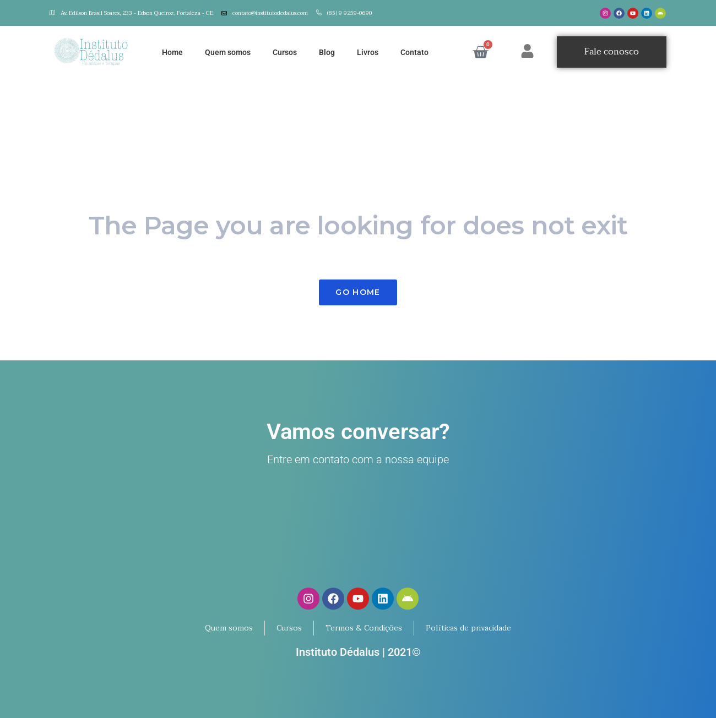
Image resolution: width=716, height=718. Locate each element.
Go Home (357, 292)
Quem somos (228, 52)
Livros (367, 52)
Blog (327, 52)
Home (172, 52)
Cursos (285, 52)
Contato (414, 52)
